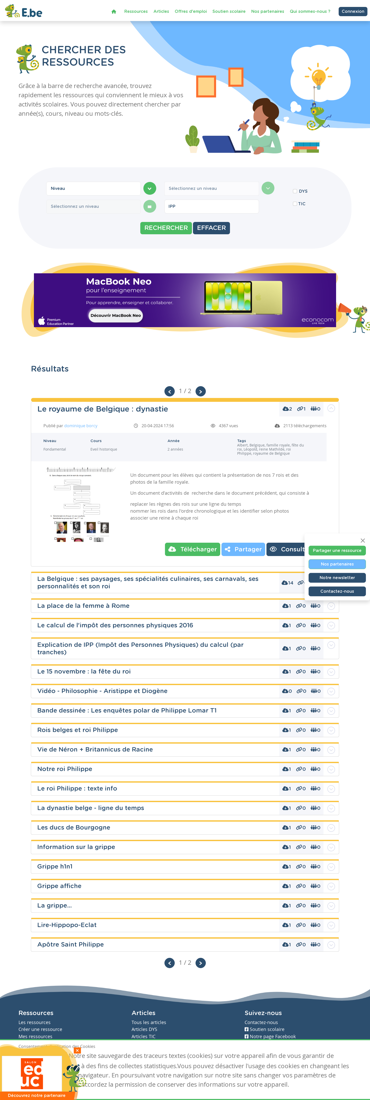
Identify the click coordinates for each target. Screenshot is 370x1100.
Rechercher (166, 228)
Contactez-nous (337, 591)
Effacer (211, 228)
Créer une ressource (40, 1029)
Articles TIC (143, 1036)
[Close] (363, 540)
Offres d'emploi (191, 11)
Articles (161, 11)
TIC (302, 204)
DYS (303, 191)
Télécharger (192, 549)
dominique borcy (80, 426)
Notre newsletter (337, 578)
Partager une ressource (337, 550)
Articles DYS (144, 1029)
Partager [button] (243, 549)
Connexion (353, 11)
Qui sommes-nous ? (310, 11)
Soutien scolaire (229, 11)
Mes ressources (35, 1036)
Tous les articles (149, 1022)
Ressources (136, 11)
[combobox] (93, 189)
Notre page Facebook (270, 1036)
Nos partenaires (267, 11)
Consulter (290, 549)
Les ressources (34, 1022)
